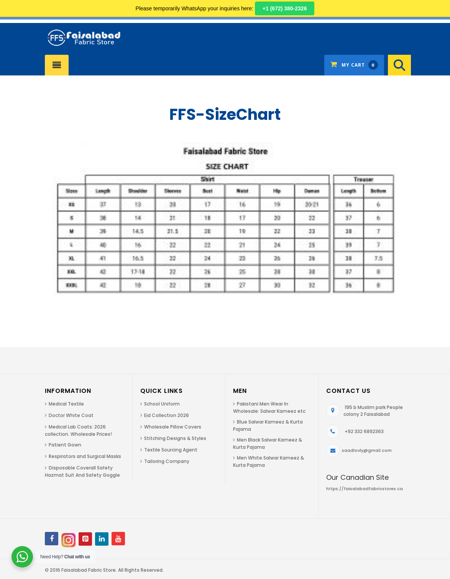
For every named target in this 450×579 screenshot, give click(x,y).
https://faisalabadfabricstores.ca (364, 489)
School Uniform (162, 404)
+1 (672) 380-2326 (285, 8)
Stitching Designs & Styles (175, 438)
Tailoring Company (166, 461)
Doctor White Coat (71, 415)
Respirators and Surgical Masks (85, 456)
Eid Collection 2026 (166, 415)
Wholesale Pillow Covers (172, 427)
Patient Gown (65, 445)
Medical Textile (66, 404)
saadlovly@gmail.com (367, 450)
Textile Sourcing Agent (170, 450)
